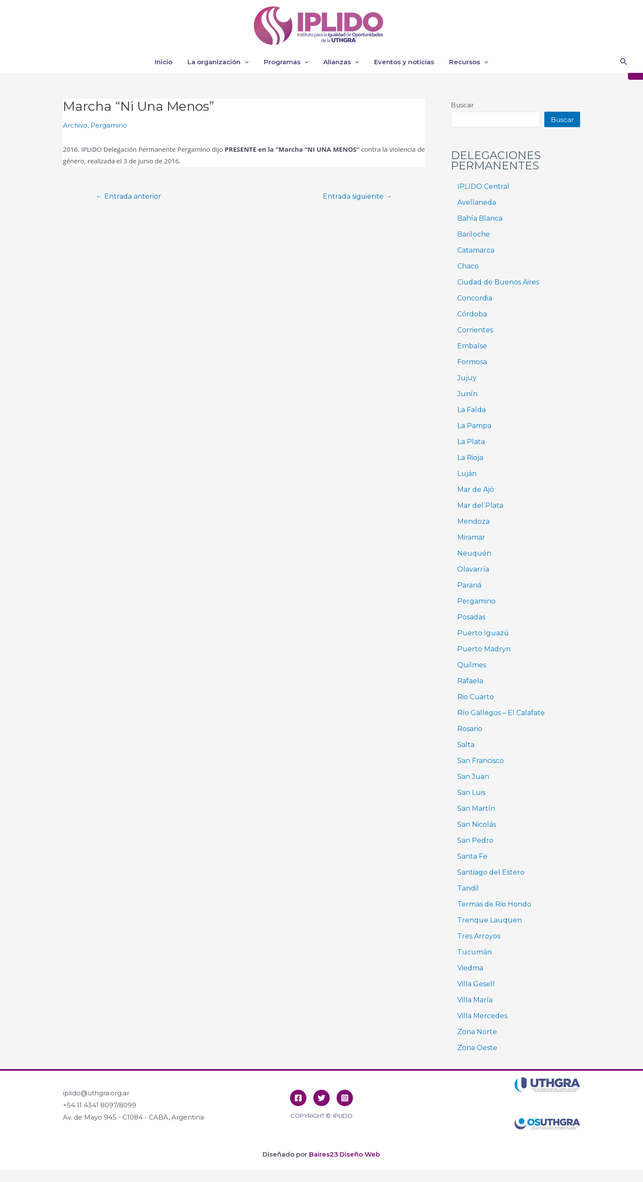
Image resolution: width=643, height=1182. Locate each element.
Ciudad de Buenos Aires (498, 282)
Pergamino (109, 125)
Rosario (469, 729)
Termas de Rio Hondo (494, 904)
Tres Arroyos (478, 936)
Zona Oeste (477, 1048)
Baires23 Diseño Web (345, 1154)
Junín (467, 394)
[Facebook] (298, 1098)
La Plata (471, 442)
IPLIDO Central (483, 186)
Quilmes (471, 665)
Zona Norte (477, 1032)
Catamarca (475, 250)
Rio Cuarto (475, 697)
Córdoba (472, 314)
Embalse (472, 346)
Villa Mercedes (482, 1016)
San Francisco (480, 761)
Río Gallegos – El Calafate (501, 713)
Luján (467, 473)
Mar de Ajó (475, 489)
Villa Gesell (476, 984)
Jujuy (467, 378)
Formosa (472, 362)
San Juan (473, 776)
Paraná (469, 585)
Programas (287, 62)
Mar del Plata (480, 505)
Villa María (475, 1000)
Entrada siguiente (357, 196)
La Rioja (470, 457)
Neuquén (474, 553)
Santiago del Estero (490, 872)
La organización (221, 62)
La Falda (471, 410)
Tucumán (474, 952)
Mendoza (473, 521)
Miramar (471, 537)
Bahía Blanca (480, 218)
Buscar (462, 105)
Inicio (169, 62)
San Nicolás (476, 824)
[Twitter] (321, 1098)
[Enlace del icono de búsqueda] (624, 62)
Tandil (468, 888)
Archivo (75, 125)
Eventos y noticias (401, 62)
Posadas (471, 617)
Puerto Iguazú (483, 633)
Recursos (463, 62)
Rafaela (470, 681)
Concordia (474, 298)
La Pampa (474, 426)
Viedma (470, 968)
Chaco (468, 266)
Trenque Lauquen (489, 920)
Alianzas (340, 62)
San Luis (471, 792)
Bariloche (473, 234)
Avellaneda (476, 202)
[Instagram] (345, 1098)
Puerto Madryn (484, 649)
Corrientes (475, 330)
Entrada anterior (129, 196)
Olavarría (473, 569)
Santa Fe (472, 856)
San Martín (476, 808)
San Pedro (475, 840)
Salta (465, 745)
